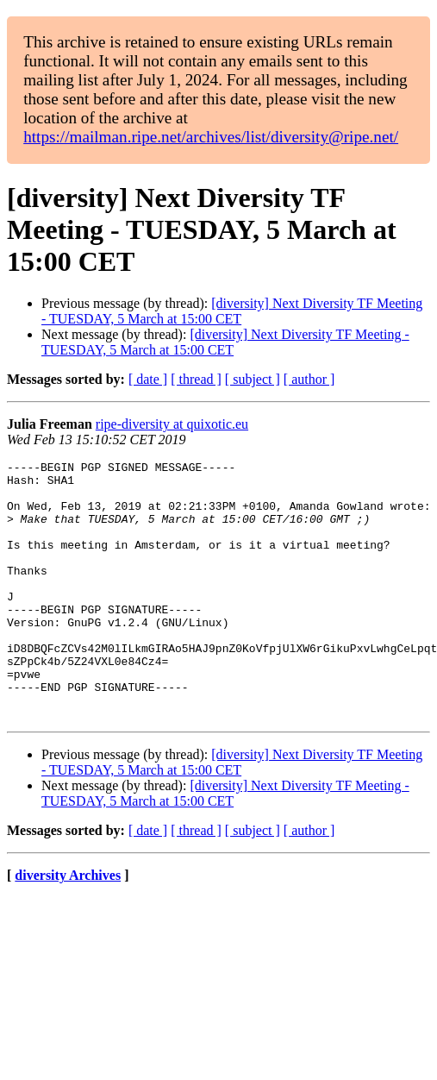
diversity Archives (68, 927)
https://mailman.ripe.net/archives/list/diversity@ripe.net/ (210, 137)
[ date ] (147, 379)
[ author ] (309, 379)
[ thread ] (196, 379)
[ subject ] (252, 379)
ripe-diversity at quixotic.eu (172, 424)
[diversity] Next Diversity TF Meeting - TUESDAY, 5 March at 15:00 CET (231, 311)
